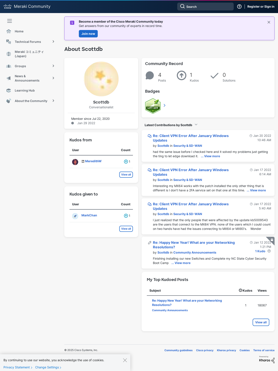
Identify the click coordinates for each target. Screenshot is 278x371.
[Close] (125, 362)
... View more (210, 156)
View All (164, 105)
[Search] (205, 6)
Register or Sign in (261, 6)
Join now (88, 33)
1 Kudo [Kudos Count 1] (260, 251)
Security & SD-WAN (187, 145)
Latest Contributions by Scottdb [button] (168, 125)
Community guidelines (178, 350)
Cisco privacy (204, 350)
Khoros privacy (226, 350)
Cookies (245, 350)
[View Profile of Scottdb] (163, 145)
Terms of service (264, 350)
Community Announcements (194, 252)
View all (126, 174)
